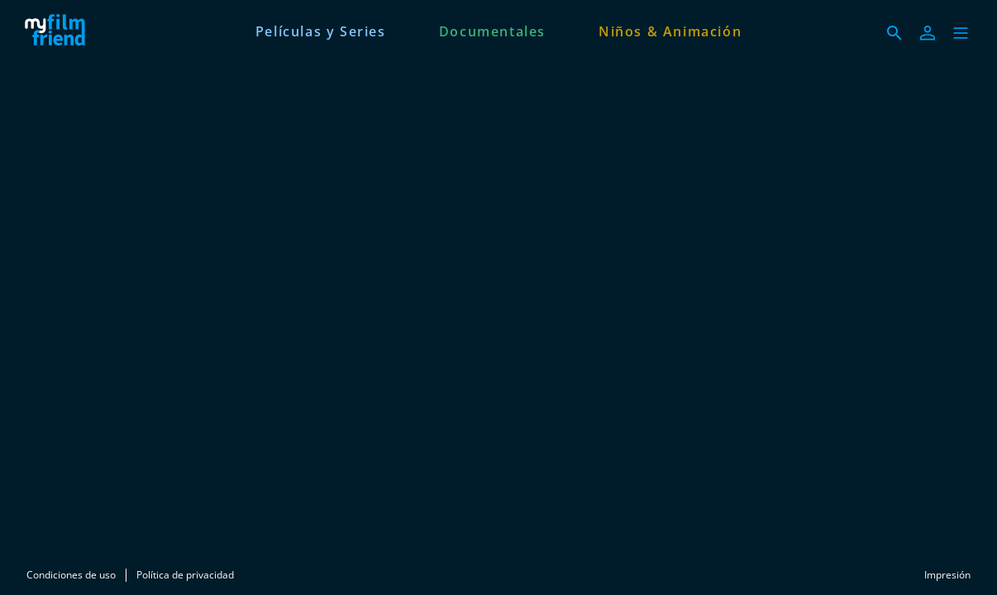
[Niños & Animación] (670, 30)
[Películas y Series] (321, 30)
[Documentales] (492, 30)
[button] (960, 33)
